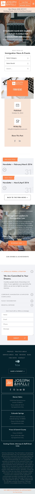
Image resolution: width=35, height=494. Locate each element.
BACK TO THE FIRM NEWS (16, 197)
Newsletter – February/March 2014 (17, 164)
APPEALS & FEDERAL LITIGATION (15, 271)
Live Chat (25, 2)
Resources (21, 481)
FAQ (16, 355)
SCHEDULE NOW (16, 243)
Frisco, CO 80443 (17, 433)
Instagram (24, 390)
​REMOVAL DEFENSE (8, 305)
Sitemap (27, 481)
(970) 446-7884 (19, 435)
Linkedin (17, 390)
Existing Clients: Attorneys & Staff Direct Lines (17, 445)
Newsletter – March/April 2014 (16, 183)
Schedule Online (25, 5)
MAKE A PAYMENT (16, 371)
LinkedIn (20, 141)
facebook (15, 141)
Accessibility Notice (16, 483)
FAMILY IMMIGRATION (8, 301)
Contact (21, 358)
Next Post (8, 178)
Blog (29, 355)
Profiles (10, 351)
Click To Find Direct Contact (17, 11)
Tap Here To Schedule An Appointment (17, 491)
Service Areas (8, 355)
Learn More (4, 169)
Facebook (11, 390)
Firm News (13, 358)
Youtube (21, 390)
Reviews (23, 355)
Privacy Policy (27, 483)
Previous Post (10, 159)
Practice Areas (21, 351)
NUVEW (6, 483)
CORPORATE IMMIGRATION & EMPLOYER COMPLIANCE (15, 296)
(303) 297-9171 (22, 9)
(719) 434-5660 (19, 421)
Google (14, 390)
